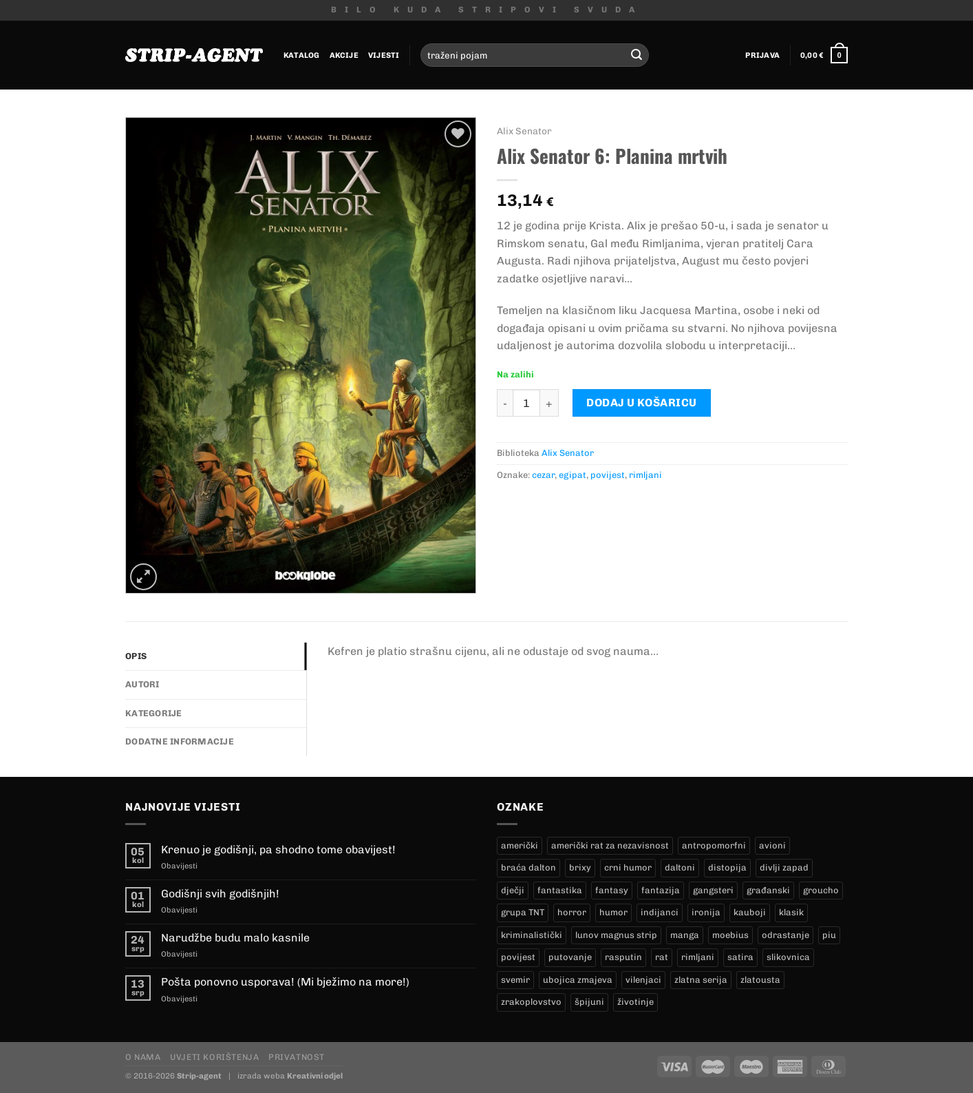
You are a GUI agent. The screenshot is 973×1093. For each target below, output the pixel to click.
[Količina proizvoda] (526, 403)
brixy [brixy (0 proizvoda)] (580, 867)
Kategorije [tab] (153, 713)
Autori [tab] (142, 684)
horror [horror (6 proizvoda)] (571, 912)
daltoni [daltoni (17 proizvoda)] (680, 867)
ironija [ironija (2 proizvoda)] (706, 912)
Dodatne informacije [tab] (179, 741)
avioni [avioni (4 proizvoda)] (772, 845)
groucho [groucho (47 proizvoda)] (821, 890)
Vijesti (384, 55)
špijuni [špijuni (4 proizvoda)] (589, 1002)
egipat (572, 475)
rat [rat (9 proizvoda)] (661, 957)
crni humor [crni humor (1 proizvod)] (628, 867)
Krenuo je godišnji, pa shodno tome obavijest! (278, 849)
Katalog (302, 55)
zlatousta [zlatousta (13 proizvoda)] (760, 980)
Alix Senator (524, 130)
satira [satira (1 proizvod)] (740, 957)
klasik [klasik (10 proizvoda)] (791, 912)
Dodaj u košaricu (641, 402)
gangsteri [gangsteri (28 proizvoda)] (713, 890)
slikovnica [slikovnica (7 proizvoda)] (788, 957)
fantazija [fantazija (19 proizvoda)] (660, 890)
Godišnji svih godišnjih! (220, 893)
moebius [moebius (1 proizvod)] (730, 935)
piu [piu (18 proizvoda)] (829, 935)
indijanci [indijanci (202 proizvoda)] (659, 912)
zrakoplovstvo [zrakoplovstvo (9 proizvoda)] (531, 1002)
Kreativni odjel (315, 1076)
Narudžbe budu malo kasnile (235, 937)
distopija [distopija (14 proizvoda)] (727, 867)
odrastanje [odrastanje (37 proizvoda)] (785, 935)
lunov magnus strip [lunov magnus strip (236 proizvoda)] (616, 935)
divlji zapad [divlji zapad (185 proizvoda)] (784, 867)
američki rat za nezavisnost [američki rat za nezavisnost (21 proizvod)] (610, 845)
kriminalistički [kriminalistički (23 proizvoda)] (531, 935)
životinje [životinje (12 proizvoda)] (635, 1002)
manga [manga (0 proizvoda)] (684, 935)
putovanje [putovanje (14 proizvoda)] (570, 957)
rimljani (645, 475)
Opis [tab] (136, 656)
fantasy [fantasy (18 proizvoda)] (611, 890)
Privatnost (296, 1057)
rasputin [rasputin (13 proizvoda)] (623, 957)
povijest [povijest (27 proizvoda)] (518, 957)
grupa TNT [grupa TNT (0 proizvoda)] (522, 912)
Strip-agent (199, 1076)
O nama (143, 1057)
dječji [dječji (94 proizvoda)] (512, 890)
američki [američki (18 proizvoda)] (519, 845)
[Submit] (636, 55)
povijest (607, 475)
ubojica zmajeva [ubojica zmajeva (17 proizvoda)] (577, 980)
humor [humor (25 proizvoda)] (613, 912)
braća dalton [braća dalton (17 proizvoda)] (528, 867)
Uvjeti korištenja (214, 1057)
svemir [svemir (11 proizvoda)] (515, 980)
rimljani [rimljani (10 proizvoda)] (697, 957)
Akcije (344, 55)
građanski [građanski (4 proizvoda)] (768, 890)
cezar (543, 475)
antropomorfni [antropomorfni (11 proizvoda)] (714, 845)
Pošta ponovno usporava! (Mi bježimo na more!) (285, 981)
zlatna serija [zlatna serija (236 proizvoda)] (700, 980)
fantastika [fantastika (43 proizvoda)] (559, 890)
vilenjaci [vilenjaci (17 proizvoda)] (643, 980)
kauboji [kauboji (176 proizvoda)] (750, 912)
